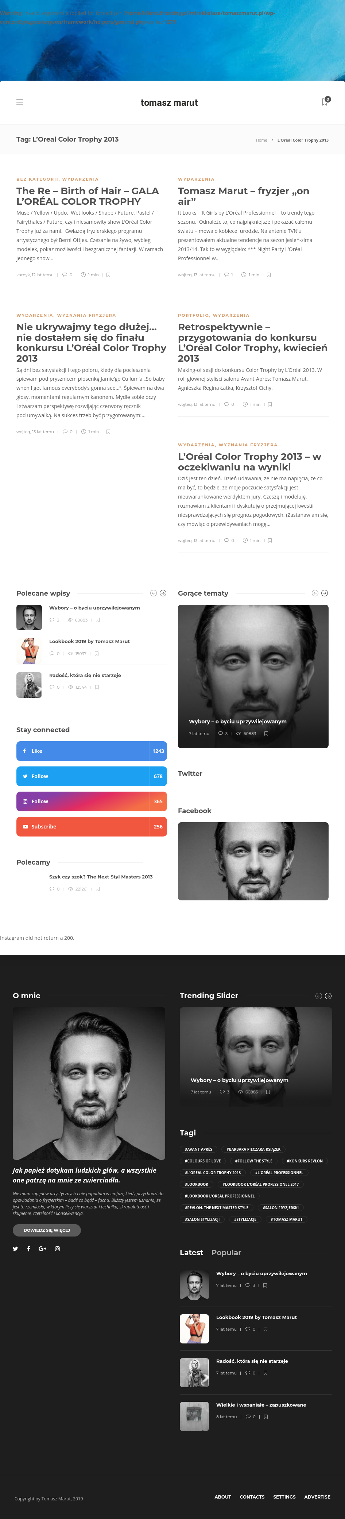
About (222, 1497)
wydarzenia (80, 179)
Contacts (252, 1497)
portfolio (193, 315)
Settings (284, 1497)
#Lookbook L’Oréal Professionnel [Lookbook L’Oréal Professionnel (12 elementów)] (220, 1196)
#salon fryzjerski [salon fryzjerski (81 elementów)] (281, 1207)
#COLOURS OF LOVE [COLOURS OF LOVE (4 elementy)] (203, 1161)
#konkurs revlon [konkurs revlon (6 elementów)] (305, 1161)
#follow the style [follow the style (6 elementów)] (253, 1161)
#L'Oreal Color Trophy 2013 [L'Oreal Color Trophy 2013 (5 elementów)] (213, 1172)
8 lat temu (226, 1416)
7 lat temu (199, 733)
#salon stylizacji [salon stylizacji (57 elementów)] (202, 1219)
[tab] (191, 1252)
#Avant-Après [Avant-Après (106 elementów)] (198, 1149)
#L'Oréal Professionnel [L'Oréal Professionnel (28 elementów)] (279, 1172)
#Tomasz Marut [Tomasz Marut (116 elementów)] (287, 1219)
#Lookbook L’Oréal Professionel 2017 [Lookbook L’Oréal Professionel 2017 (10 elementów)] (261, 1184)
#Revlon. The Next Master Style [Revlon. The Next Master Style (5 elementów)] (216, 1207)
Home (261, 140)
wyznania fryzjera (86, 315)
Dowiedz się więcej (47, 1230)
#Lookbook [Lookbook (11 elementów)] (196, 1184)
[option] (91, 651)
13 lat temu (205, 274)
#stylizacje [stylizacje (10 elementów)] (245, 1219)
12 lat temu (43, 274)
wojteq (185, 274)
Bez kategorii (37, 179)
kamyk (23, 274)
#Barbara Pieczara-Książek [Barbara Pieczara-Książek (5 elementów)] (253, 1149)
